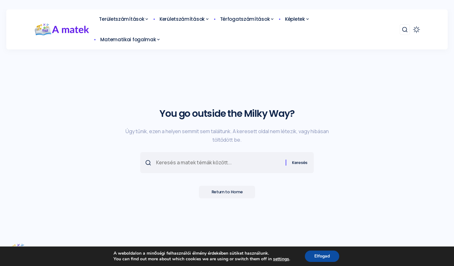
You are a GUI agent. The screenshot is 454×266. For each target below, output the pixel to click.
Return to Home (227, 192)
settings (281, 259)
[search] (405, 30)
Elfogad (322, 256)
